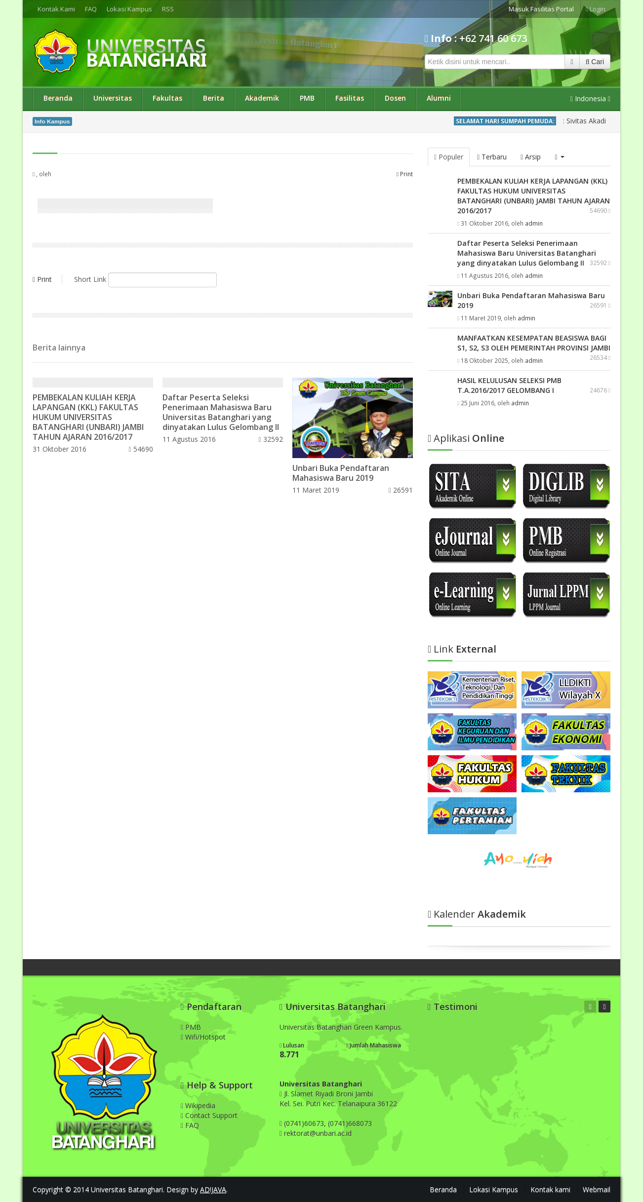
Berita (213, 98)
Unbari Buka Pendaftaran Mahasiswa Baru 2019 (340, 473)
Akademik (262, 98)
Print (405, 174)
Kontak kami (550, 1189)
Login (595, 8)
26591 (401, 490)
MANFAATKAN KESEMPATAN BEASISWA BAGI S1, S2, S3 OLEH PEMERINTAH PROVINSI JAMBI (533, 342)
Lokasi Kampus (129, 8)
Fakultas (167, 98)
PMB (307, 98)
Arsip (531, 156)
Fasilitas (349, 98)
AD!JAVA (213, 1189)
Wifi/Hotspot (203, 1037)
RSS (168, 8)
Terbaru (492, 156)
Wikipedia (198, 1105)
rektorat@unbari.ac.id (318, 1133)
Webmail (596, 1189)
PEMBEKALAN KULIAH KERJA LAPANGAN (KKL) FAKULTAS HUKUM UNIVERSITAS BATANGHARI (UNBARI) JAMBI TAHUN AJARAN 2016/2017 (88, 417)
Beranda (58, 98)
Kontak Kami (56, 8)
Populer (448, 156)
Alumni (439, 98)
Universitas (112, 98)
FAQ (91, 8)
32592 (271, 439)
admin (534, 223)
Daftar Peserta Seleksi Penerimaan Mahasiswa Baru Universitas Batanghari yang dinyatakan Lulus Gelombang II (220, 412)
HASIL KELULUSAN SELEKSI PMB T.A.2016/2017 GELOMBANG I (509, 385)
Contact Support (209, 1115)
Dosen (395, 98)
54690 (140, 449)
